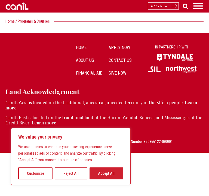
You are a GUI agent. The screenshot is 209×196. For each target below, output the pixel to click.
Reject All (71, 173)
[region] (71, 156)
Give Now (117, 73)
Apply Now (119, 47)
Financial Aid (89, 73)
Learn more (44, 122)
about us (85, 60)
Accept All (106, 173)
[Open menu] (198, 6)
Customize (35, 173)
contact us (120, 60)
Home (10, 21)
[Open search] (184, 6)
